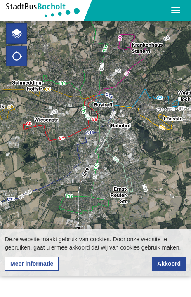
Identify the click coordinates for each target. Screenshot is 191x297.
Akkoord (169, 263)
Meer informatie (31, 263)
